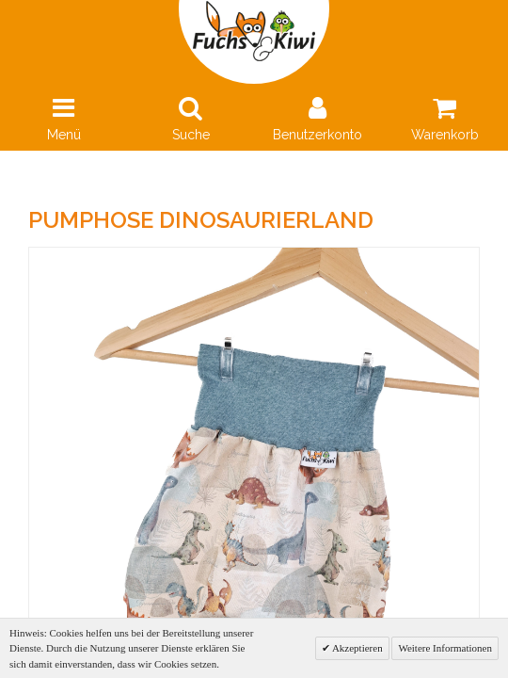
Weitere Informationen (445, 648)
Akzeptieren (356, 648)
